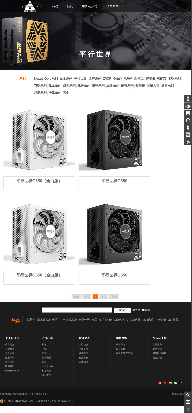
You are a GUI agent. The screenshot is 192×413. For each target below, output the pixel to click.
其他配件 (46, 375)
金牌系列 (95, 78)
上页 (87, 296)
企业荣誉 (9, 349)
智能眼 (150, 78)
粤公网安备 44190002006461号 (16, 401)
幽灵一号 (84, 319)
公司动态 (83, 344)
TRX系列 (40, 85)
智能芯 (161, 78)
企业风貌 (9, 357)
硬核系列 (127, 85)
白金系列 (66, 78)
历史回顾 (9, 353)
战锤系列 (83, 85)
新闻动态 (84, 338)
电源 (44, 349)
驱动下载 (157, 349)
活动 (55, 6)
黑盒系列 (167, 85)
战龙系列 (55, 85)
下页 (103, 296)
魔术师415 (43, 319)
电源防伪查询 (159, 353)
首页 (76, 296)
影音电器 (46, 357)
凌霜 (94, 319)
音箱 (44, 353)
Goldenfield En (12, 370)
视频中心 (83, 357)
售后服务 (157, 344)
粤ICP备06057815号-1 (62, 401)
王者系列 (112, 85)
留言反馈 (157, 357)
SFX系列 (174, 78)
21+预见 (173, 319)
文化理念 (9, 362)
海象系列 (55, 92)
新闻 (70, 6)
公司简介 (9, 344)
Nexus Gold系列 (46, 78)
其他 (66, 92)
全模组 (139, 78)
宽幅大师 (153, 85)
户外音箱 (161, 319)
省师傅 (140, 85)
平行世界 (80, 78)
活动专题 (83, 349)
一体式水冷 (70, 319)
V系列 (128, 78)
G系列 (117, 78)
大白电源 (119, 319)
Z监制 (107, 78)
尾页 (114, 296)
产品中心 (47, 338)
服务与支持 (90, 6)
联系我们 (9, 366)
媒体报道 (83, 353)
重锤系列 (98, 85)
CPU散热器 (133, 319)
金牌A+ (56, 319)
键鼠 (44, 362)
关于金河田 (12, 338)
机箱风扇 (148, 319)
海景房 (31, 319)
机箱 (44, 344)
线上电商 (120, 349)
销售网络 (112, 6)
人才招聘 (83, 362)
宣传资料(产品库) (124, 353)
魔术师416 (105, 319)
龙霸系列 (40, 92)
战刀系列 (69, 85)
